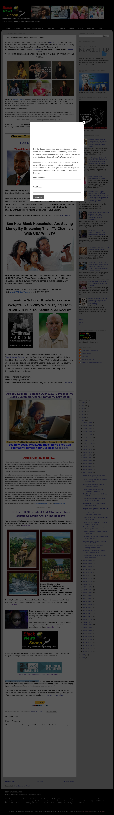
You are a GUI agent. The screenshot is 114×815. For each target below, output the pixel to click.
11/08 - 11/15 (88, 440)
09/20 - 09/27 (88, 461)
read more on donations (54, 695)
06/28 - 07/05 (88, 581)
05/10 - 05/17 (88, 601)
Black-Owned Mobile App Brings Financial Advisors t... (94, 485)
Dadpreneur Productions (89, 350)
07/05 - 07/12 (88, 578)
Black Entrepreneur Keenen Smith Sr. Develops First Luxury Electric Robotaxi (97, 232)
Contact (100, 28)
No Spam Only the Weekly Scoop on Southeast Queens (39, 674)
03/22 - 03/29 (88, 622)
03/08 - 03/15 (88, 628)
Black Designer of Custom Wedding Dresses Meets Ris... (95, 523)
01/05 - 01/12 (88, 651)
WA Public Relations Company (91, 362)
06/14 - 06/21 (88, 587)
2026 (83, 403)
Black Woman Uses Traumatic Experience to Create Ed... (93, 513)
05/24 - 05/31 (88, 596)
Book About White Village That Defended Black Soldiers (98, 248)
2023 (83, 411)
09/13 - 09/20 (88, 464)
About (81, 322)
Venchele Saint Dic (87, 359)
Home (8, 28)
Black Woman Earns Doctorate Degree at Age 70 (97, 177)
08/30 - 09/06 (88, 469)
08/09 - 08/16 (88, 563)
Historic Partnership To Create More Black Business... (95, 556)
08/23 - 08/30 (88, 472)
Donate (62, 28)
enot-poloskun (86, 811)
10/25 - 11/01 (88, 446)
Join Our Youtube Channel (33, 28)
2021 (83, 417)
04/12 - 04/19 (88, 613)
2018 (83, 658)
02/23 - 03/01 (88, 634)
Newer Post (10, 781)
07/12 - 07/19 (88, 575)
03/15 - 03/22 (88, 625)
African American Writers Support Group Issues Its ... (94, 504)
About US (90, 28)
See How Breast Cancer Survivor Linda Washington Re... (94, 551)
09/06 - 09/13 (88, 466)
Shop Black (51, 28)
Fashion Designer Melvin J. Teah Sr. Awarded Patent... (95, 480)
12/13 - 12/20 (88, 426)
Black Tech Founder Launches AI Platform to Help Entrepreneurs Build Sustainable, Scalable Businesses (98, 215)
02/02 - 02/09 (88, 639)
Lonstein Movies (53, 627)
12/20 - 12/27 (88, 423)
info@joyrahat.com (59, 503)
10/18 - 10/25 (88, 449)
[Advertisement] (96, 381)
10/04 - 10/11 (88, 455)
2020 (83, 420)
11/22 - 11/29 (88, 434)
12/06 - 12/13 (88, 429)
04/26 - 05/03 (88, 607)
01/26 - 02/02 (88, 642)
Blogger (102, 811)
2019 (83, 655)
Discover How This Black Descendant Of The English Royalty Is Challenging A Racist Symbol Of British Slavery (97, 143)
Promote (69, 49)
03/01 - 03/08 (88, 631)
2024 (83, 408)
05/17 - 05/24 (88, 599)
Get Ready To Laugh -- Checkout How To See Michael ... (95, 537)
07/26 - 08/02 (88, 569)
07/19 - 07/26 (88, 572)
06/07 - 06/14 (88, 590)
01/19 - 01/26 (88, 645)
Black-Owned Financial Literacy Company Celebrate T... (93, 528)
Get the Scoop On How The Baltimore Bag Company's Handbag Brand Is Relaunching (97, 301)
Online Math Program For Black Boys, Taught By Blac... (95, 518)
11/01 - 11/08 (88, 443)
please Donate (54, 42)
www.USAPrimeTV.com (19, 292)
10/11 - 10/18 (88, 452)
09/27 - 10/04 (88, 458)
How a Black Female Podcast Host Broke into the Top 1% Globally (98, 283)
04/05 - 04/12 (88, 616)
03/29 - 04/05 (88, 619)
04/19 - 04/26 (88, 610)
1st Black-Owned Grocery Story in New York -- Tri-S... (94, 542)
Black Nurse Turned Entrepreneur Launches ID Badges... (94, 476)
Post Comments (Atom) (22, 786)
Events (71, 28)
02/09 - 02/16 (88, 637)
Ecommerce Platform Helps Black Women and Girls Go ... (94, 499)
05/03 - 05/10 (88, 604)
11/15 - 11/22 (88, 437)
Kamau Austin (86, 353)
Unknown (84, 356)
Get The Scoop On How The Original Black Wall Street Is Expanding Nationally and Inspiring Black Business (97, 160)
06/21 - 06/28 (88, 584)
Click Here (37, 49)
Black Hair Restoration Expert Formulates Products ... (93, 490)
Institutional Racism (15, 357)
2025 (83, 406)
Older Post (69, 781)
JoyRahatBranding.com (40, 503)
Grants (80, 28)
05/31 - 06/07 (88, 593)
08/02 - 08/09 (88, 566)
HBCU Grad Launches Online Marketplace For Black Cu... (93, 546)
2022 (83, 414)
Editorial (17, 28)
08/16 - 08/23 (88, 561)
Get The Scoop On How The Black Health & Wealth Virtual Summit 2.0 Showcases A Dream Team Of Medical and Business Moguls (98, 266)
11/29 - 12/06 (88, 432)
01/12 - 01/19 (88, 648)
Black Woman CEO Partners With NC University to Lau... (95, 509)
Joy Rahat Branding (18, 99)
